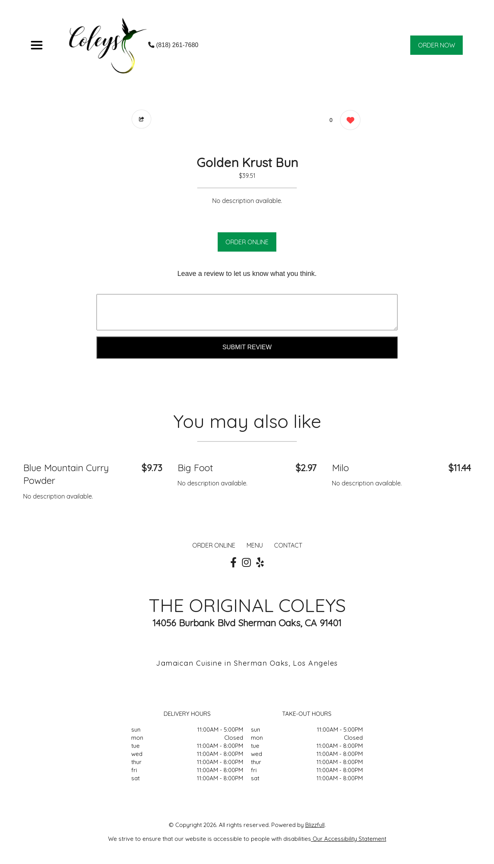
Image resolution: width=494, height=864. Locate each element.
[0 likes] (348, 121)
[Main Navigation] (36, 45)
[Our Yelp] (260, 563)
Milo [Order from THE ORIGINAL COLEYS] (340, 467)
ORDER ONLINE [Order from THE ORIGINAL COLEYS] (213, 545)
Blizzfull (315, 824)
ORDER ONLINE (247, 242)
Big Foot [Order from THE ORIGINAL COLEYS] (195, 467)
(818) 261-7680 (173, 45)
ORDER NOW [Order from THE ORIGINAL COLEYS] (436, 45)
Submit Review (247, 347)
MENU (255, 545)
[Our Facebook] (233, 563)
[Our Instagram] (246, 563)
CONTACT (288, 545)
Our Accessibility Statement (348, 838)
